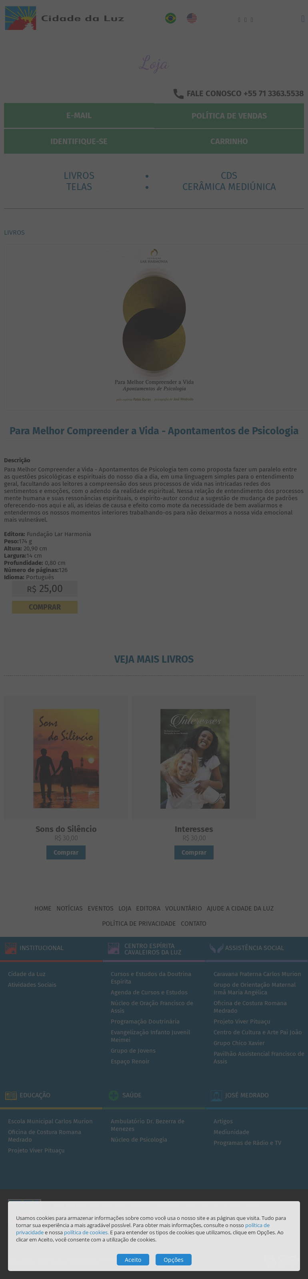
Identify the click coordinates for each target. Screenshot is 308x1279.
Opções (174, 1259)
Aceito (133, 1259)
